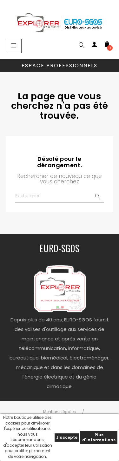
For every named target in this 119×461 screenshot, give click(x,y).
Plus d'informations (99, 437)
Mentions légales (59, 411)
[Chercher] (59, 196)
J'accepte (66, 437)
